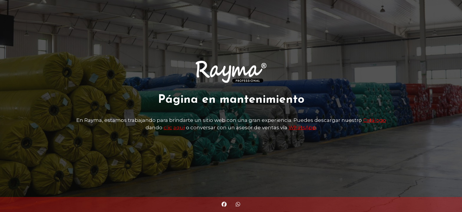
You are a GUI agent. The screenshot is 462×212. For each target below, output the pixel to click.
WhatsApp (302, 127)
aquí (179, 127)
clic (168, 127)
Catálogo (374, 120)
